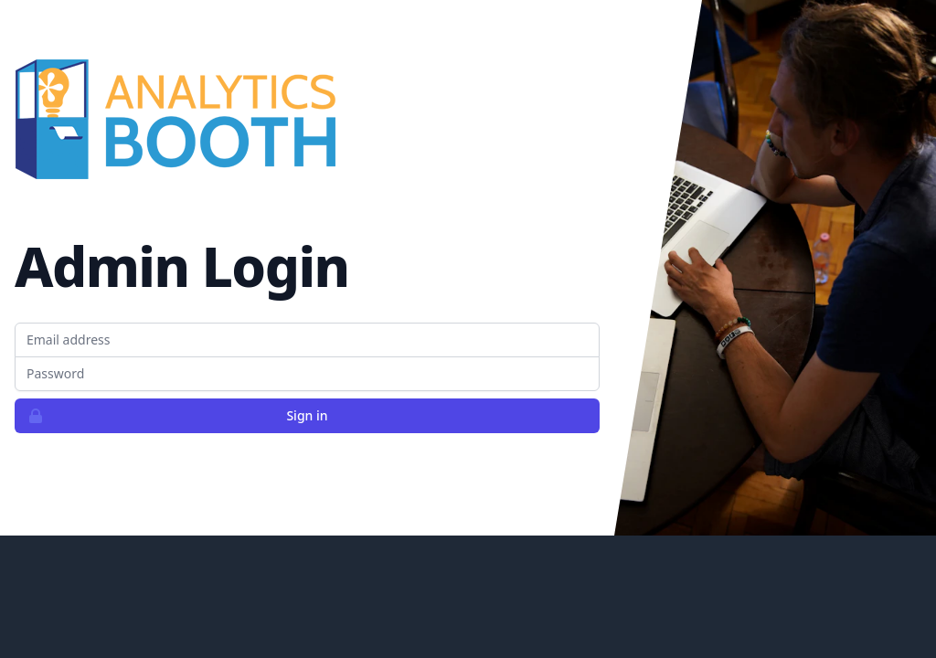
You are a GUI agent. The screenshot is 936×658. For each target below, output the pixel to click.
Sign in (172, 415)
